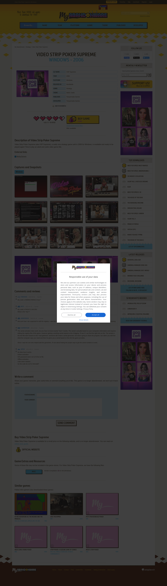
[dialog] (83, 293)
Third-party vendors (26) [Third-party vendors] (81, 294)
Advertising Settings (74, 306)
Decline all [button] (72, 315)
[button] (83, 320)
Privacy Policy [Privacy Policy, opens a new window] (88, 309)
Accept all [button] (95, 315)
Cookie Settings (77, 309)
